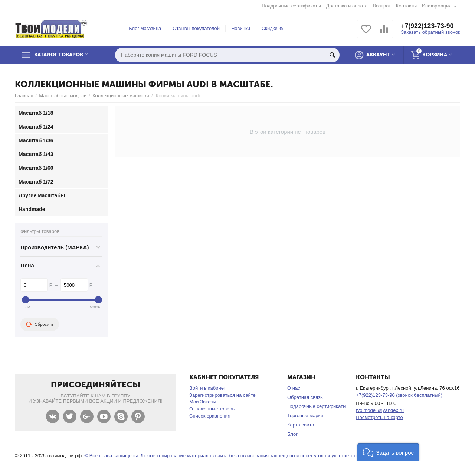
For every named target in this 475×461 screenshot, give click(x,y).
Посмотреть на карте (379, 417)
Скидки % (272, 28)
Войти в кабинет (207, 388)
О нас (293, 388)
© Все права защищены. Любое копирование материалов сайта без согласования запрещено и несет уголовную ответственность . (231, 455)
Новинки (240, 28)
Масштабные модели (62, 95)
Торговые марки (305, 415)
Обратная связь (305, 397)
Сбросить (39, 324)
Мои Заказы (202, 402)
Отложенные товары (212, 409)
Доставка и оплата (347, 6)
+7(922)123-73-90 (428, 26)
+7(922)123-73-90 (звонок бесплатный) (399, 395)
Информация (437, 6)
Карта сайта (300, 425)
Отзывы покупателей (196, 28)
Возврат (382, 6)
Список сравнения (209, 416)
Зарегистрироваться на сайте (222, 395)
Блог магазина (145, 28)
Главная (24, 95)
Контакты (406, 6)
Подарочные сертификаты (291, 6)
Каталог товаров (61, 55)
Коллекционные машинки (120, 95)
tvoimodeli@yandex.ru (380, 410)
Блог (292, 434)
